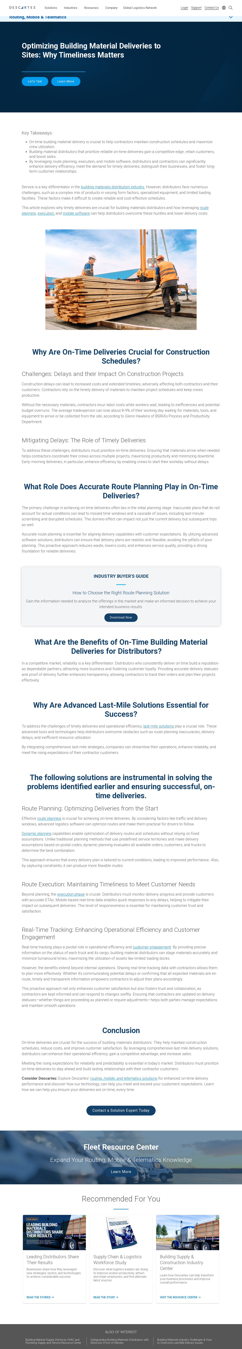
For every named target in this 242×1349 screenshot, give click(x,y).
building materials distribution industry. (113, 187)
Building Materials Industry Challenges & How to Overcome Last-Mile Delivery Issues (184, 1341)
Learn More (65, 81)
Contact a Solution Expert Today (121, 1110)
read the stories (40, 1297)
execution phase (71, 894)
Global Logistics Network (140, 8)
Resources (91, 8)
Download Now (121, 617)
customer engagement (152, 947)
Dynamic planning (36, 833)
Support (196, 7)
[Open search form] (231, 8)
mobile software (76, 213)
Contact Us (212, 7)
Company (111, 8)
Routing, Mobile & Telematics (37, 20)
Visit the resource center (179, 1297)
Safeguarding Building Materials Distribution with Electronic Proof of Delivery (120, 1341)
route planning (49, 818)
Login (184, 7)
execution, (46, 213)
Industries (70, 8)
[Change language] (224, 8)
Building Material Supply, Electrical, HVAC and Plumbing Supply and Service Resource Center (53, 1341)
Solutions (51, 8)
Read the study (105, 1297)
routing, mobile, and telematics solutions (123, 1078)
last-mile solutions (158, 726)
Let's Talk (35, 81)
